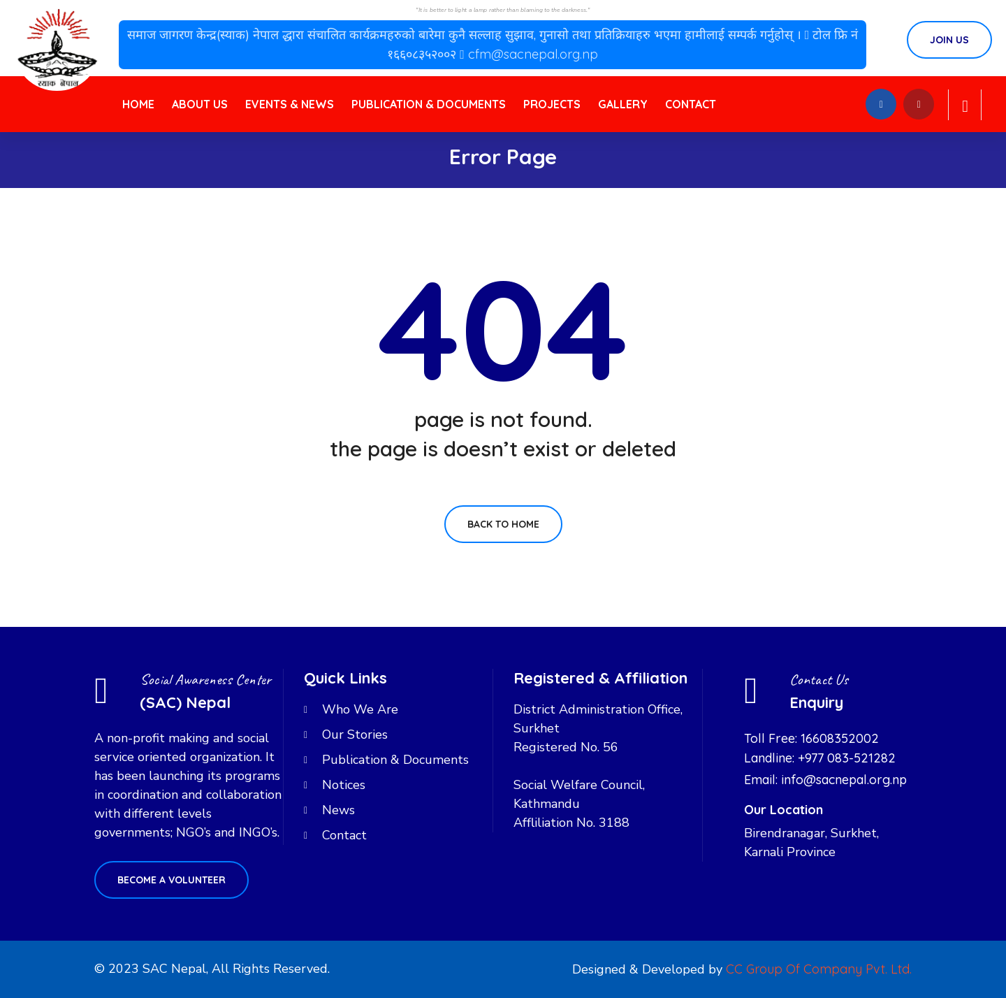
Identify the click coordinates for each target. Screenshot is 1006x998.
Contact (690, 104)
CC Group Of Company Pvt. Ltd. (819, 969)
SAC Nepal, (175, 968)
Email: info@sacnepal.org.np (825, 780)
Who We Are (360, 709)
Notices (343, 784)
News (338, 810)
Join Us (949, 40)
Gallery (623, 104)
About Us (200, 104)
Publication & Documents (428, 104)
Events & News (289, 104)
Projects (552, 104)
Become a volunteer (171, 880)
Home (138, 104)
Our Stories (355, 734)
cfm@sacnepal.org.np (533, 54)
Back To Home (503, 524)
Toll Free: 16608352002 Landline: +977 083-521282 (820, 748)
